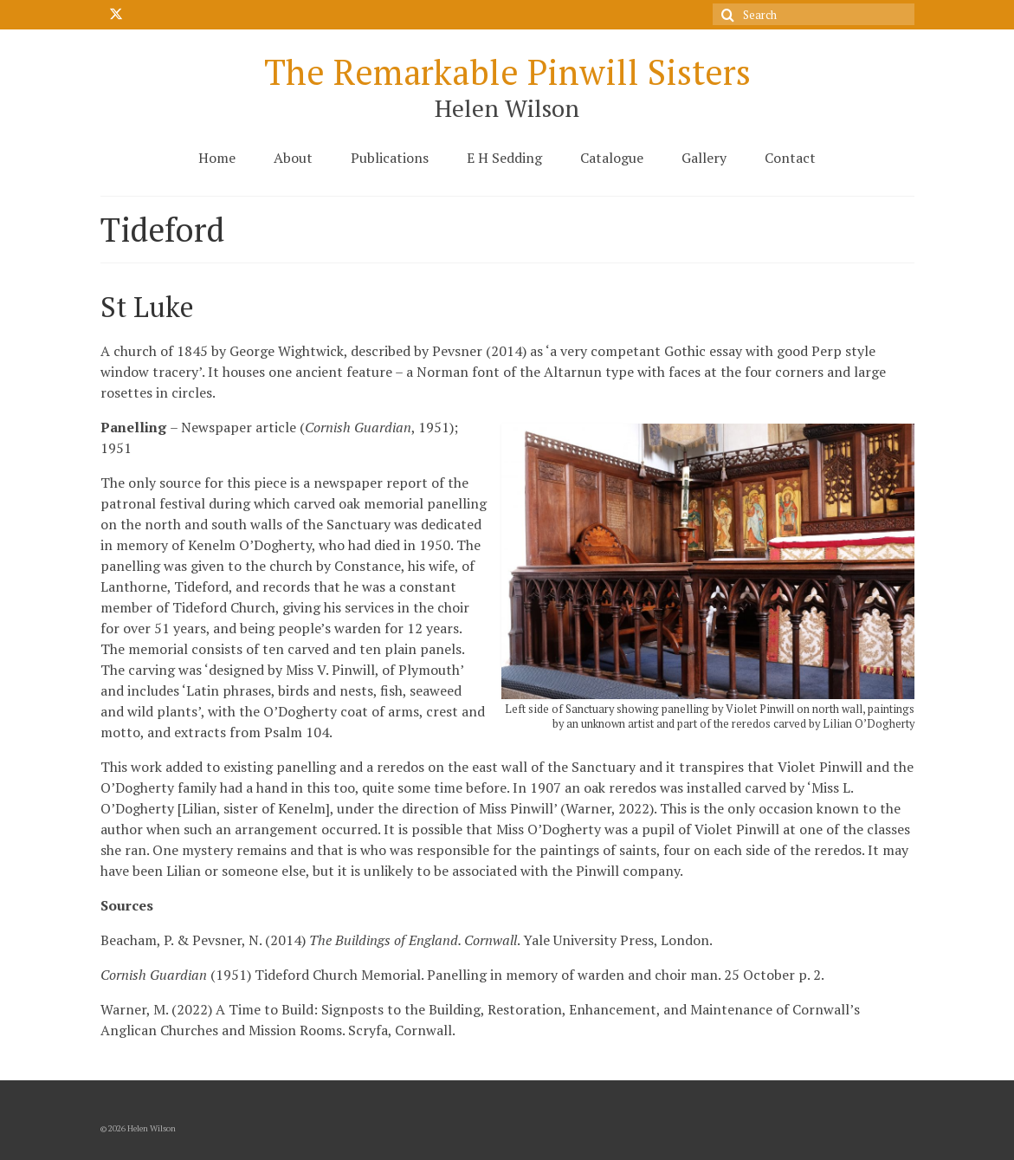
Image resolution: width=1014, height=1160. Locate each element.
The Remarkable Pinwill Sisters (507, 71)
